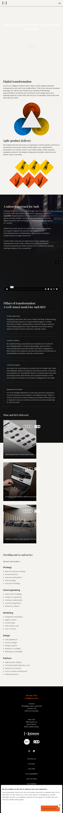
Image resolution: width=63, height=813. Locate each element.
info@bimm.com (31, 698)
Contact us (31, 759)
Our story (31, 764)
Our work (31, 769)
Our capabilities (31, 774)
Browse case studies (11, 561)
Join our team (31, 779)
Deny (61, 806)
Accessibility (31, 784)
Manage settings (50, 808)
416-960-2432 (31, 695)
